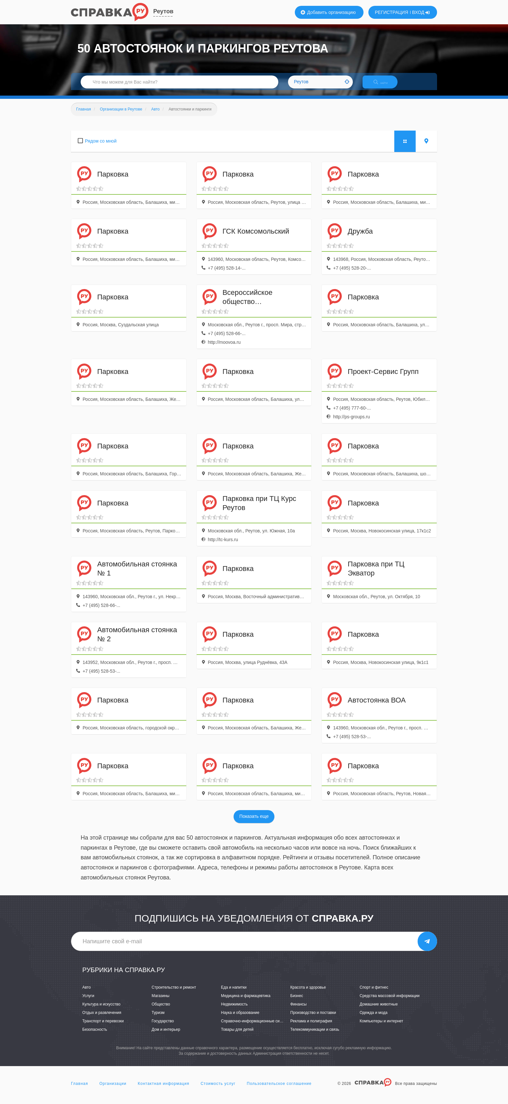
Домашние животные (379, 1009)
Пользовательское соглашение (279, 1089)
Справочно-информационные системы (256, 1027)
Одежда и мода (373, 1018)
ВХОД (421, 12)
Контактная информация (163, 1089)
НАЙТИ (385, 85)
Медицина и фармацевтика (246, 1001)
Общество (161, 1009)
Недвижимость (234, 1009)
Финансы (298, 1009)
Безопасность (94, 1035)
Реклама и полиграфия (311, 1027)
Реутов (163, 11)
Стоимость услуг (218, 1089)
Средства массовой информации (390, 1001)
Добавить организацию (328, 12)
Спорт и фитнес (374, 993)
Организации (113, 1089)
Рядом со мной (101, 146)
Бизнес (296, 1001)
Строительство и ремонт (174, 993)
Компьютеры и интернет (381, 1027)
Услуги (88, 1001)
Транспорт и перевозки (103, 1027)
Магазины (160, 1001)
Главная (79, 1089)
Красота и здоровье (308, 993)
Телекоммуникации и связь (314, 1035)
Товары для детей (237, 1035)
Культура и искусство (101, 1009)
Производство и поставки (313, 1018)
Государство (163, 1027)
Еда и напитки (234, 993)
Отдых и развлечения (101, 1018)
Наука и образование (240, 1018)
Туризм (158, 1018)
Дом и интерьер (166, 1035)
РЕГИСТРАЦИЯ (391, 12)
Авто (86, 993)
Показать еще (254, 822)
